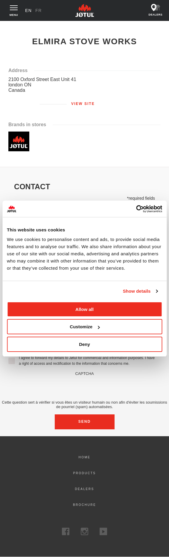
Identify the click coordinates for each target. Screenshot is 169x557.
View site (83, 104)
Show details (137, 291)
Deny (84, 344)
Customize (85, 326)
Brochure (84, 504)
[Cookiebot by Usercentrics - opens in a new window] (136, 209)
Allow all (84, 309)
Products (84, 473)
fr (38, 10)
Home (12, 27)
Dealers (84, 489)
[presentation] (85, 387)
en (28, 10)
